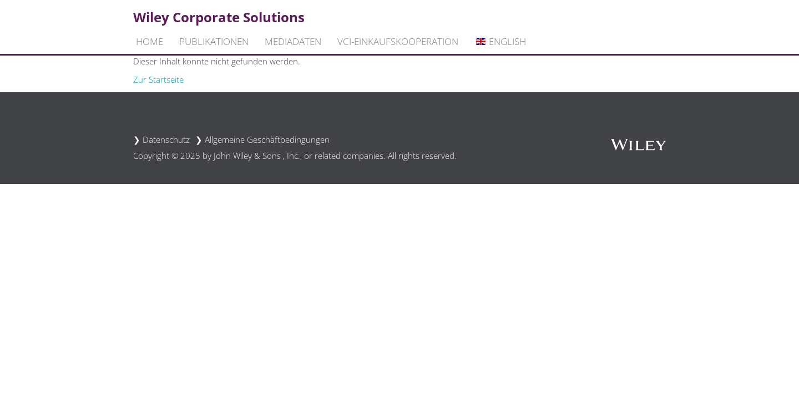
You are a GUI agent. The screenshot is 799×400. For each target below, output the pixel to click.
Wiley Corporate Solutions (219, 17)
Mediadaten (293, 41)
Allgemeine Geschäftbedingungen (267, 139)
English (500, 41)
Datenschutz (166, 139)
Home (149, 41)
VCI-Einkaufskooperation (397, 41)
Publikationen (214, 41)
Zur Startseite (158, 79)
